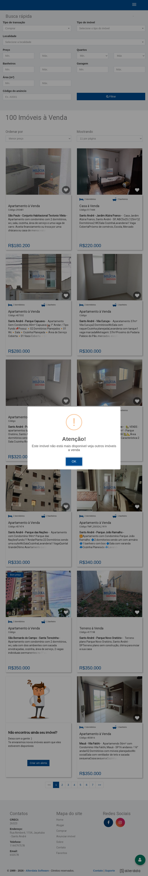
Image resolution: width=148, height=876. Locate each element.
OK (74, 461)
